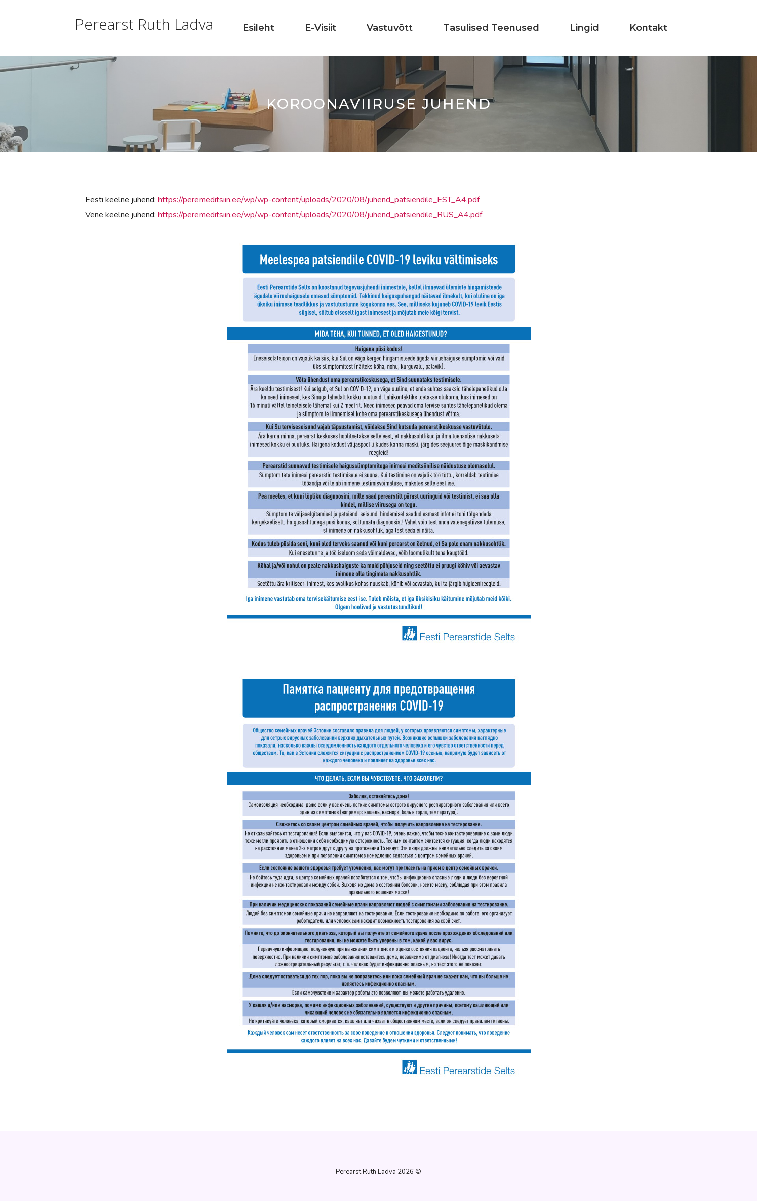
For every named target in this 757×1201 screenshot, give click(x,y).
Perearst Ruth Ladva (144, 24)
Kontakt (648, 27)
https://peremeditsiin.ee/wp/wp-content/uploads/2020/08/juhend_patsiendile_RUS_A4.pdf (320, 214)
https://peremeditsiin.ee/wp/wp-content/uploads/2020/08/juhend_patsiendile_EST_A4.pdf (319, 199)
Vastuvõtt (390, 27)
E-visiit (320, 27)
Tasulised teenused (491, 27)
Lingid (584, 27)
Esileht (258, 27)
